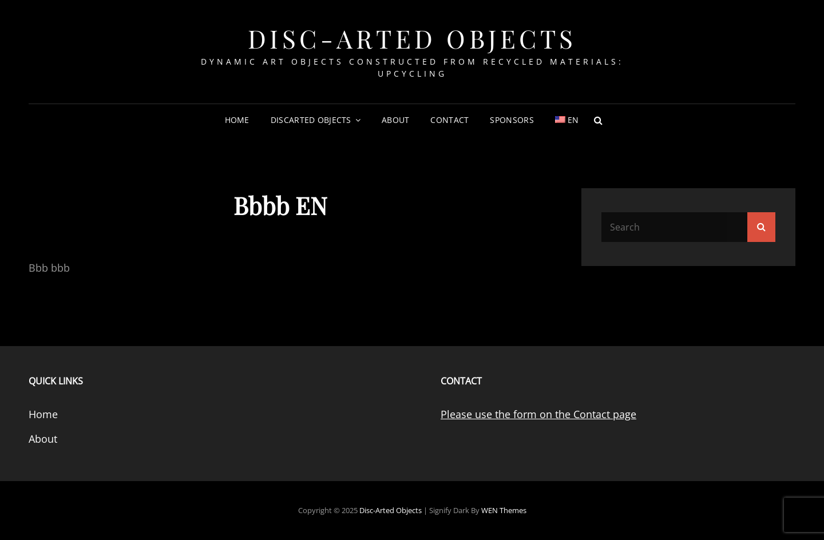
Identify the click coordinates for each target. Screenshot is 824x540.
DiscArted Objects (311, 119)
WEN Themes (503, 510)
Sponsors (511, 119)
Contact (449, 119)
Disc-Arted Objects (412, 38)
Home (237, 119)
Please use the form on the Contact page (538, 414)
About (395, 119)
